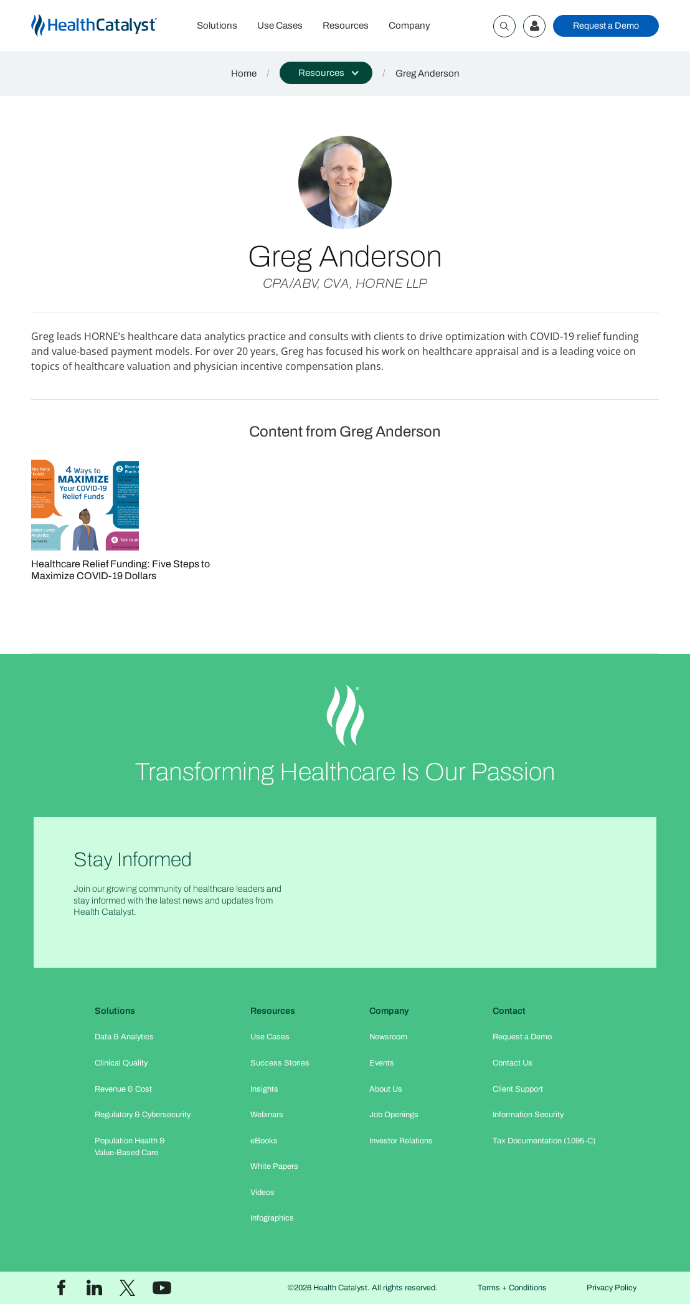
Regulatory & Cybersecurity (143, 1114)
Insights (264, 1089)
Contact (509, 1011)
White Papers (274, 1166)
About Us (385, 1089)
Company (409, 26)
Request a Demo (606, 26)
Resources (346, 26)
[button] (326, 73)
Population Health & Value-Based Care (130, 1146)
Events (381, 1063)
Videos (262, 1192)
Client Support (518, 1089)
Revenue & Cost (123, 1089)
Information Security (528, 1114)
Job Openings (393, 1114)
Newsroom (388, 1036)
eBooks (264, 1140)
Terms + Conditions (512, 1287)
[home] (109, 26)
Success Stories (280, 1063)
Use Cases (280, 26)
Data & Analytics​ (124, 1036)
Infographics (272, 1218)
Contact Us (512, 1063)
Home (244, 73)
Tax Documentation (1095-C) (544, 1140)
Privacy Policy (611, 1287)
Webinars (266, 1114)
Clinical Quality (121, 1063)
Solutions (217, 26)
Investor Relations (401, 1140)
